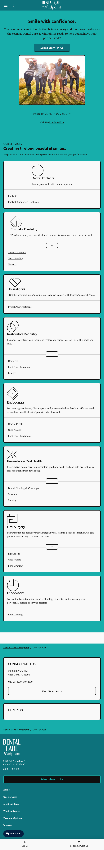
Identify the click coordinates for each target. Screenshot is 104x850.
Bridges (12, 373)
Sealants (12, 494)
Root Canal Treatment (19, 367)
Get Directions (52, 691)
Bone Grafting (15, 565)
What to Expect (11, 811)
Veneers (12, 264)
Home (6, 789)
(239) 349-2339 (56, 122)
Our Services (10, 796)
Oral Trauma (14, 429)
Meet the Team (11, 804)
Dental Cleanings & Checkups (23, 488)
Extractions (14, 553)
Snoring (12, 500)
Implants (12, 196)
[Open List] (52, 245)
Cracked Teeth (15, 424)
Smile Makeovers (17, 252)
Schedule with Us (52, 47)
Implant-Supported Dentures (23, 202)
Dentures (13, 361)
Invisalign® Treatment (19, 306)
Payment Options (12, 818)
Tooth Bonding (15, 258)
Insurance (8, 825)
